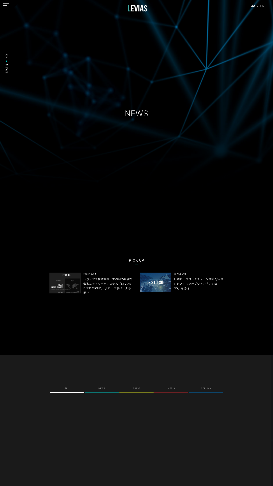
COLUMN (206, 388)
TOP (7, 55)
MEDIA (171, 388)
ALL (67, 388)
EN (262, 6)
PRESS (136, 388)
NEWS (101, 388)
